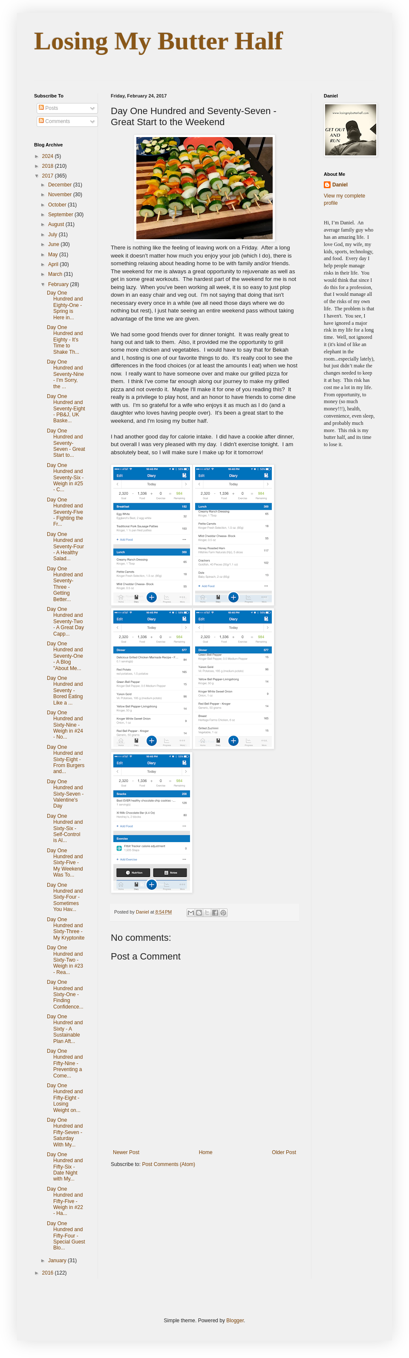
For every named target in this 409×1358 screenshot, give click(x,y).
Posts (48, 108)
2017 (48, 176)
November (60, 195)
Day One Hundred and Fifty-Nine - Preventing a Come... (65, 1063)
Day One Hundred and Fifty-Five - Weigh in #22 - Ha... (65, 1201)
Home (206, 1152)
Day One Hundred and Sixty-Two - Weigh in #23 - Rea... (65, 960)
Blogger (235, 1321)
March (56, 274)
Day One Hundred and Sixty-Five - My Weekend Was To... (65, 863)
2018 (48, 166)
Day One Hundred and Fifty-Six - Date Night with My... (65, 1167)
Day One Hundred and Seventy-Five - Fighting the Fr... (65, 512)
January (58, 1260)
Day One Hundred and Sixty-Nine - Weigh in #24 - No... (65, 725)
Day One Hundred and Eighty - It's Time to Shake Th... (65, 339)
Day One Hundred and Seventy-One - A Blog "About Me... (65, 656)
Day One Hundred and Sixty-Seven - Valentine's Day (65, 794)
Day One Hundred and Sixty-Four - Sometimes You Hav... (65, 897)
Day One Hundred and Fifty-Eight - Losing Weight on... (65, 1098)
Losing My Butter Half (158, 41)
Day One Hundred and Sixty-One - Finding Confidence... (65, 994)
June (54, 244)
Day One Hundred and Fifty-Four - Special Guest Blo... (66, 1235)
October (58, 205)
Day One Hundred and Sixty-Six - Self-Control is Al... (65, 828)
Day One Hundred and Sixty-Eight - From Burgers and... (65, 759)
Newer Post (126, 1152)
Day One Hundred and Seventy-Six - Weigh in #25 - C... (65, 477)
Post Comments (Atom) (168, 1164)
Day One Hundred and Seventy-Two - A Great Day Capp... (65, 621)
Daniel (340, 185)
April (54, 264)
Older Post (284, 1152)
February (59, 284)
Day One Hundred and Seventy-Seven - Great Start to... (66, 443)
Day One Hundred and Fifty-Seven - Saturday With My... (65, 1132)
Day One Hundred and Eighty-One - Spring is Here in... (65, 305)
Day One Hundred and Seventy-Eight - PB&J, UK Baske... (66, 408)
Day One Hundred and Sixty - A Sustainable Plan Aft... (65, 1029)
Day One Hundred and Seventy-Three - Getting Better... (65, 584)
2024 (48, 156)
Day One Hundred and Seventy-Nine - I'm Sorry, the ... (65, 374)
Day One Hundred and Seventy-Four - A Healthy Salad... (65, 546)
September (61, 215)
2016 (48, 1273)
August (57, 224)
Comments (54, 121)
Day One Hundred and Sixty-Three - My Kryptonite (65, 929)
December (60, 185)
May (53, 255)
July (53, 235)
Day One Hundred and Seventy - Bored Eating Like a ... (65, 690)
